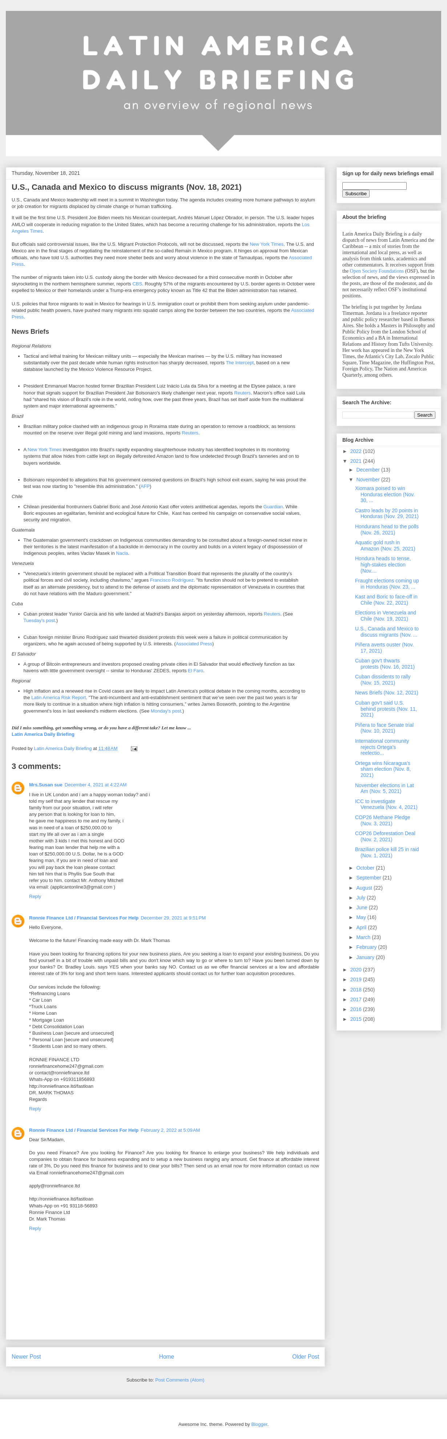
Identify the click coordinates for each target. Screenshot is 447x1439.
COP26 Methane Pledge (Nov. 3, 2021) (382, 820)
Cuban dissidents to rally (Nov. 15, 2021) (383, 680)
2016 (356, 1009)
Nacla (122, 553)
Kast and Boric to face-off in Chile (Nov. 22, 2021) (386, 600)
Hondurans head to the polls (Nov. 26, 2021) (387, 530)
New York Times (266, 244)
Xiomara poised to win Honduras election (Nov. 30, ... (385, 494)
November (368, 479)
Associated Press (194, 643)
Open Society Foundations (377, 271)
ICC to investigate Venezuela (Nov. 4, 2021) (386, 804)
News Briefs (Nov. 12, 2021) (386, 693)
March (364, 937)
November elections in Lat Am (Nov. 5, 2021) (384, 788)
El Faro (195, 670)
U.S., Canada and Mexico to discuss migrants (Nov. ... (387, 632)
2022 (356, 451)
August (364, 888)
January (366, 957)
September (369, 878)
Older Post (305, 1357)
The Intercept (240, 362)
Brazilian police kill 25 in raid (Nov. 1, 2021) (387, 852)
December (368, 470)
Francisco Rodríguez (172, 580)
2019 (356, 979)
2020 (356, 970)
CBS (137, 283)
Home (166, 1357)
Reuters (242, 393)
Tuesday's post (39, 620)
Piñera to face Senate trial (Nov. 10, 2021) (384, 728)
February (367, 947)
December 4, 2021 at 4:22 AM (96, 784)
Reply (35, 896)
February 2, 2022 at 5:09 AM (170, 1130)
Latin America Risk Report (58, 697)
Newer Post (26, 1357)
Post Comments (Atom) (179, 1380)
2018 (356, 990)
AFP (145, 486)
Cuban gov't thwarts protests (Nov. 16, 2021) (385, 664)
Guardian (273, 506)
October (366, 868)
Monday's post (166, 711)
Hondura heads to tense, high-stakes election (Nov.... (383, 565)
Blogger (259, 1424)
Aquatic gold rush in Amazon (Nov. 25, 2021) (385, 546)
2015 (356, 1019)
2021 (356, 461)
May (361, 917)
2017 (356, 999)
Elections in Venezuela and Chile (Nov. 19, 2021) (385, 616)
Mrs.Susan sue (46, 784)
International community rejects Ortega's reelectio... (382, 747)
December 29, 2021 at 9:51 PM (173, 918)
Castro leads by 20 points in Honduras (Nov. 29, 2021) (387, 514)
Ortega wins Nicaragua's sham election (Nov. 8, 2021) (383, 769)
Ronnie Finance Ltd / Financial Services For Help (83, 918)
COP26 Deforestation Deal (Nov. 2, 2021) (385, 836)
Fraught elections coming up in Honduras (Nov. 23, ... (387, 584)
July (361, 898)
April (362, 927)
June (362, 907)
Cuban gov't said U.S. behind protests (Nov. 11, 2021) (386, 709)
